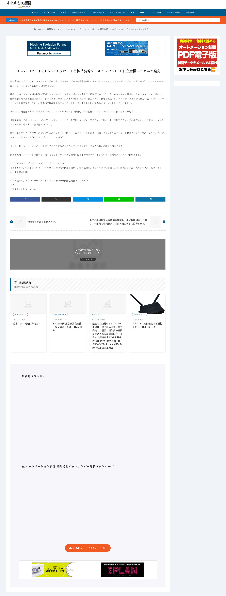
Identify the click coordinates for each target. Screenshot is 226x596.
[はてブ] (88, 199)
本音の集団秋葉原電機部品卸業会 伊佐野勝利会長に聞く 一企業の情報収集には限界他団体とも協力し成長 (118, 221)
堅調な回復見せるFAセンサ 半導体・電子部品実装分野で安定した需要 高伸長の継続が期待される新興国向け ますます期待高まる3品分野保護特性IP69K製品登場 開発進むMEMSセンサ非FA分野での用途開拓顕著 (108, 335)
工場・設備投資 (97, 12)
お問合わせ (190, 12)
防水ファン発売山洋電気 (25, 323)
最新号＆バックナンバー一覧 (89, 548)
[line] (119, 199)
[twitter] (56, 199)
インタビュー (49, 12)
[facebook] (25, 199)
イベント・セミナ (117, 12)
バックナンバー (173, 12)
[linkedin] (150, 199)
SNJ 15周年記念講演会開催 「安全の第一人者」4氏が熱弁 (67, 327)
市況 (132, 12)
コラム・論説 (155, 12)
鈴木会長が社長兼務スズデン (42, 222)
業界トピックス (78, 12)
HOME (34, 12)
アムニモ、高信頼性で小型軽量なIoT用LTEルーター (147, 325)
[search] (218, 20)
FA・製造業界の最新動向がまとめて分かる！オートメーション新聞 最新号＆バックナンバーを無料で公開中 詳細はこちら (82, 20)
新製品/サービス (54, 29)
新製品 (63, 12)
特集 (142, 12)
